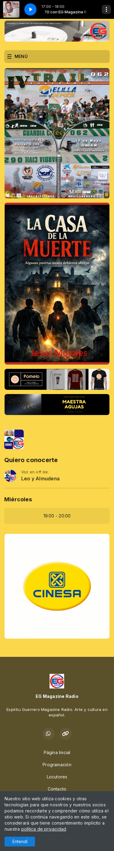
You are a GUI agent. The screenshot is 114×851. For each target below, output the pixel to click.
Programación (57, 764)
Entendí (19, 841)
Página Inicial (57, 752)
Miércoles (18, 499)
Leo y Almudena (40, 479)
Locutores (57, 776)
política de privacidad (43, 829)
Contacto (57, 788)
